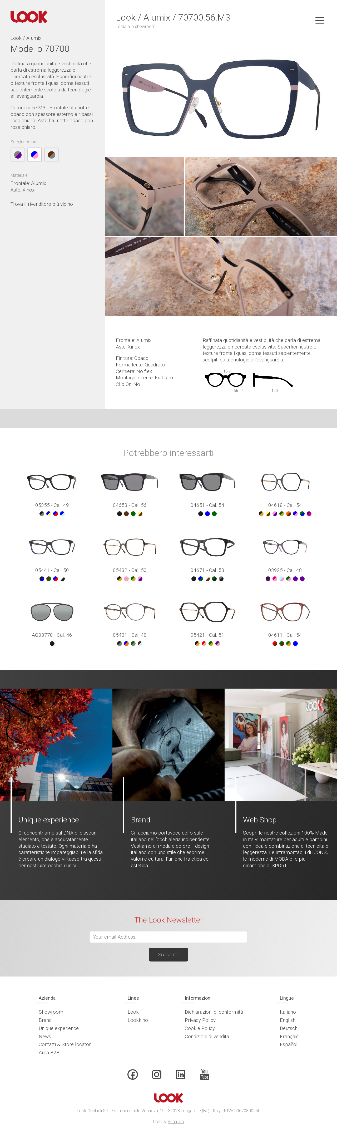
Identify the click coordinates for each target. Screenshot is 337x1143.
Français (289, 1036)
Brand (45, 1020)
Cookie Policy (200, 1028)
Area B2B (49, 1052)
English (287, 1020)
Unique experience (59, 1028)
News (45, 1036)
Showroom (51, 1012)
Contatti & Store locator (65, 1044)
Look (133, 1012)
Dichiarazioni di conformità (214, 1012)
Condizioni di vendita (207, 1036)
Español (289, 1044)
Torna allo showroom (135, 26)
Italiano (288, 1012)
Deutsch (289, 1028)
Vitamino (176, 1121)
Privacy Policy (200, 1020)
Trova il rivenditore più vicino (42, 204)
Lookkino (138, 1020)
